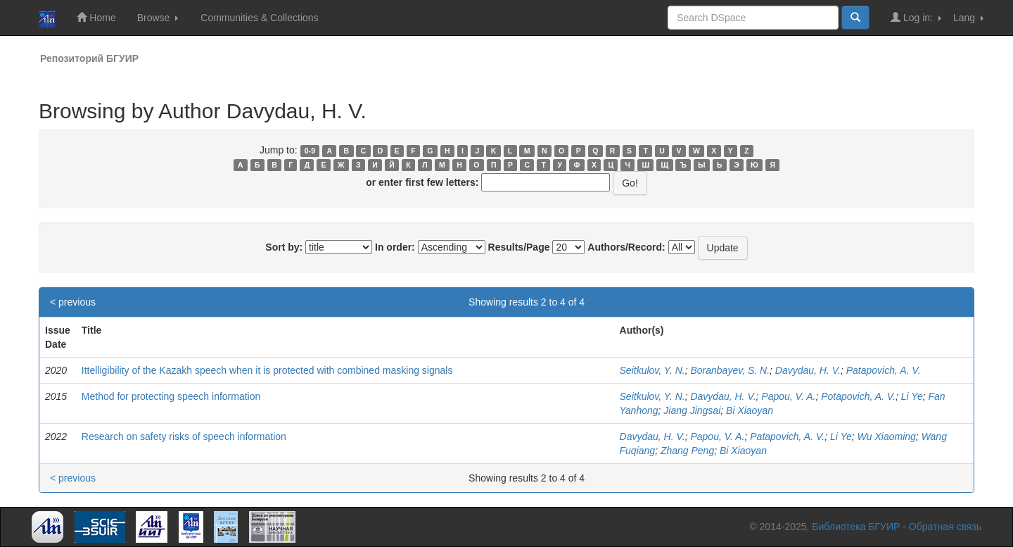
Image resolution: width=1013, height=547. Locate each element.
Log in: (916, 17)
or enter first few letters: (422, 182)
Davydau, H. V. (808, 370)
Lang (968, 17)
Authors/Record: (626, 247)
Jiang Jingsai (691, 410)
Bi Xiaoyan (749, 410)
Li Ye (912, 396)
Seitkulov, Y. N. (652, 370)
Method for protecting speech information (171, 396)
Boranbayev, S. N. (730, 370)
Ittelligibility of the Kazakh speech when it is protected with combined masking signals (267, 370)
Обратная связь (945, 526)
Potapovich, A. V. (858, 396)
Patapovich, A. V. (883, 370)
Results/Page (519, 247)
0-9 (310, 150)
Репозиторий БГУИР (89, 58)
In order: (395, 247)
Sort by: (283, 247)
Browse (158, 17)
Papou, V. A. (788, 396)
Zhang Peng (687, 450)
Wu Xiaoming (887, 436)
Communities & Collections (259, 17)
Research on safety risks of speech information (184, 436)
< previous (73, 302)
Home (96, 17)
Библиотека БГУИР (856, 526)
